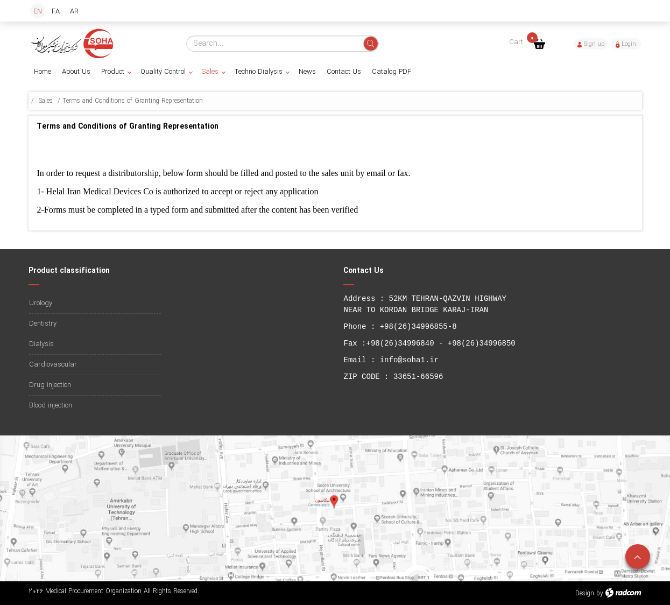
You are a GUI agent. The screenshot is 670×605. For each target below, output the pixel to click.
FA (56, 11)
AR (74, 11)
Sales (46, 101)
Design (584, 593)
